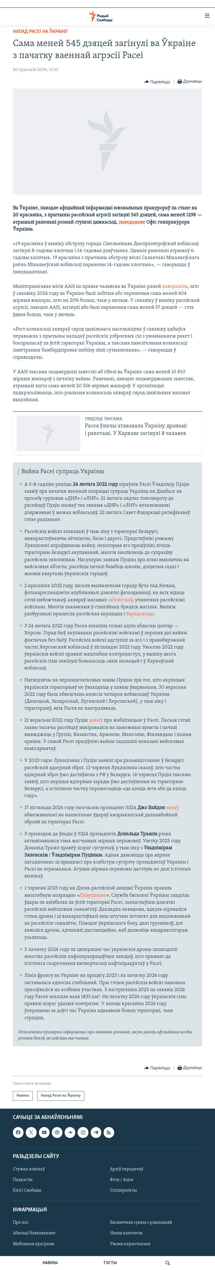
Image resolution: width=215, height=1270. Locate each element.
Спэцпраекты (123, 1190)
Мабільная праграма (33, 1244)
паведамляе (132, 222)
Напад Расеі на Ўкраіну (40, 31)
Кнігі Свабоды (27, 1190)
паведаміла (175, 286)
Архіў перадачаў (126, 1169)
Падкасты (22, 1180)
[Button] (157, 82)
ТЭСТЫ (110, 1263)
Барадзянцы (140, 614)
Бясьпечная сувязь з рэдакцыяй (141, 1222)
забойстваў (120, 600)
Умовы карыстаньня (130, 1244)
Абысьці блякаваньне (34, 1233)
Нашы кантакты (126, 1233)
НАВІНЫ (50, 1263)
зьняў (172, 807)
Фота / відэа (122, 1180)
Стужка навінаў (29, 1169)
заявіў (96, 720)
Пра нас (21, 1222)
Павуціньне (93, 895)
